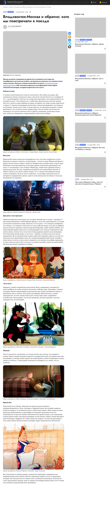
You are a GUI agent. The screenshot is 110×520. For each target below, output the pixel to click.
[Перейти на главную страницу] (13, 2)
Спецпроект (10, 12)
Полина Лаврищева (16, 26)
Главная (5, 7)
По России (89, 40)
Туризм (11, 7)
